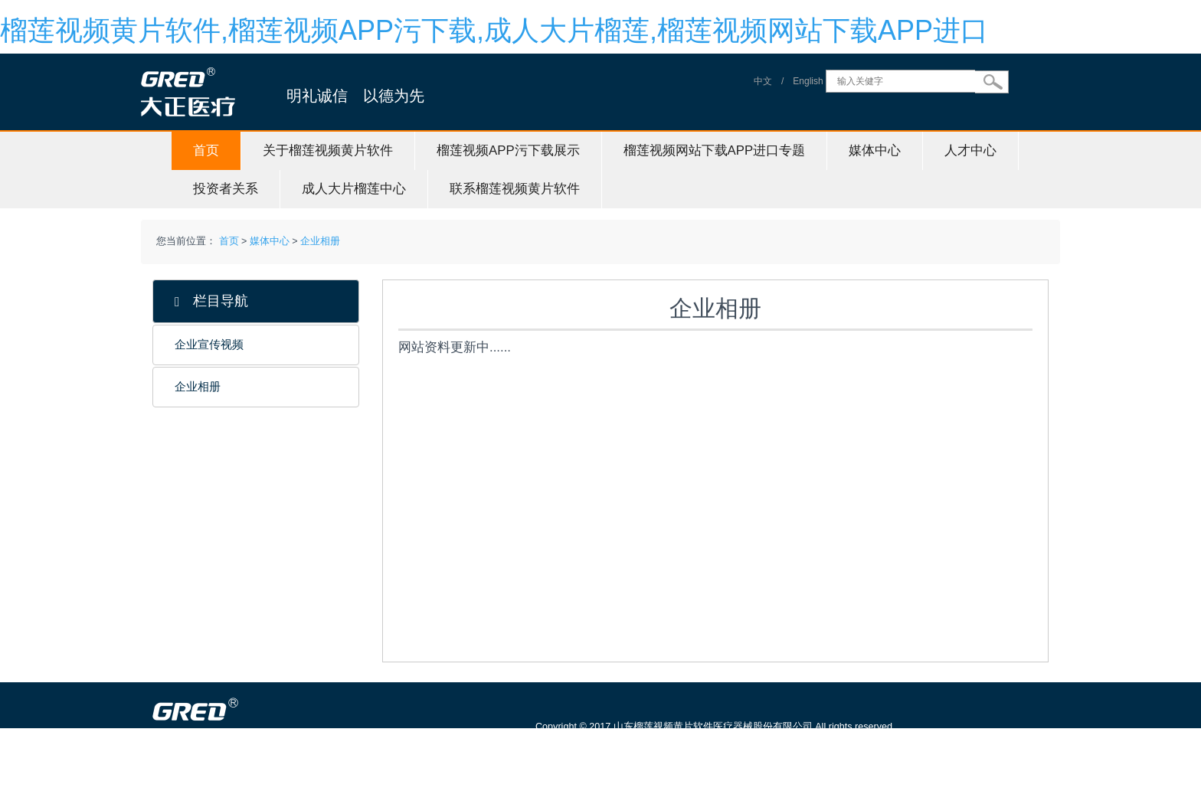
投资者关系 (225, 188)
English (808, 81)
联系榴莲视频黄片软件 (515, 188)
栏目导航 (211, 301)
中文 (763, 81)
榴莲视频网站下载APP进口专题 (714, 150)
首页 (206, 150)
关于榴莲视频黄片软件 (328, 150)
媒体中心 (875, 150)
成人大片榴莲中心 (354, 188)
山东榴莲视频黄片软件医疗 (265, 783)
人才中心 (970, 150)
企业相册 (320, 241)
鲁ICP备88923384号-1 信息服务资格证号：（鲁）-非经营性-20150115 (693, 748)
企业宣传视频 (209, 344)
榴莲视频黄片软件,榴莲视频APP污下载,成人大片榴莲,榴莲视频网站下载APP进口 (494, 30)
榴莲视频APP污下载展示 (508, 150)
